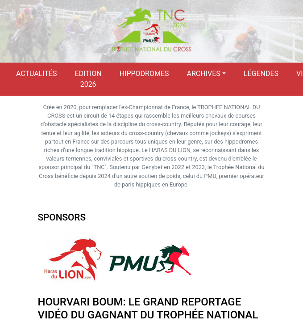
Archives (203, 73)
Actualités (36, 73)
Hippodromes (144, 73)
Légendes (261, 73)
